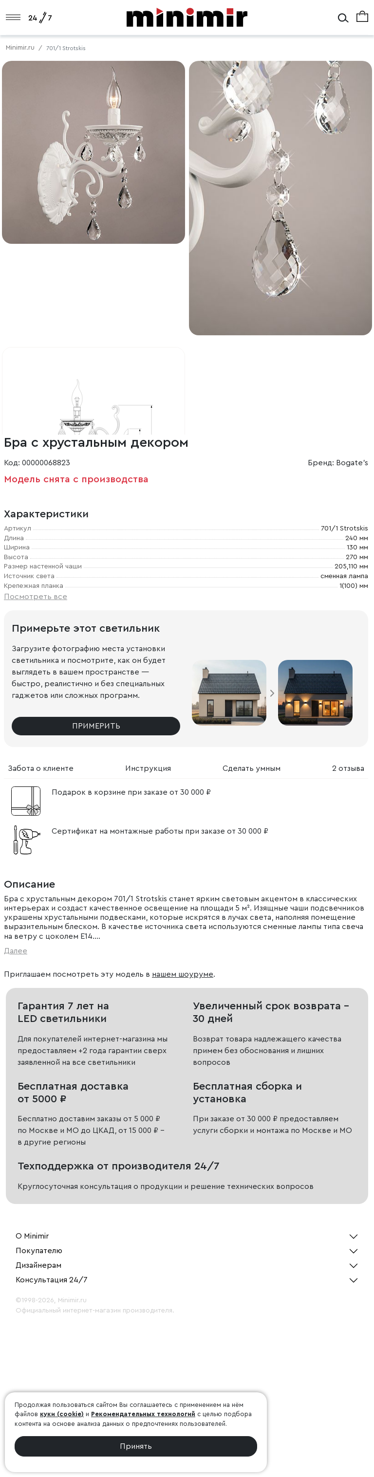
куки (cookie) (62, 1414)
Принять (136, 1446)
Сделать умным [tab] (251, 768)
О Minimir (32, 1236)
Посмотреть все (35, 597)
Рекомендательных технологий (143, 1414)
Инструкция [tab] (148, 768)
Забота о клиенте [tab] (41, 768)
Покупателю (39, 1251)
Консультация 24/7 (52, 1280)
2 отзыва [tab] (348, 768)
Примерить (96, 726)
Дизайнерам (38, 1265)
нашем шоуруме (182, 974)
